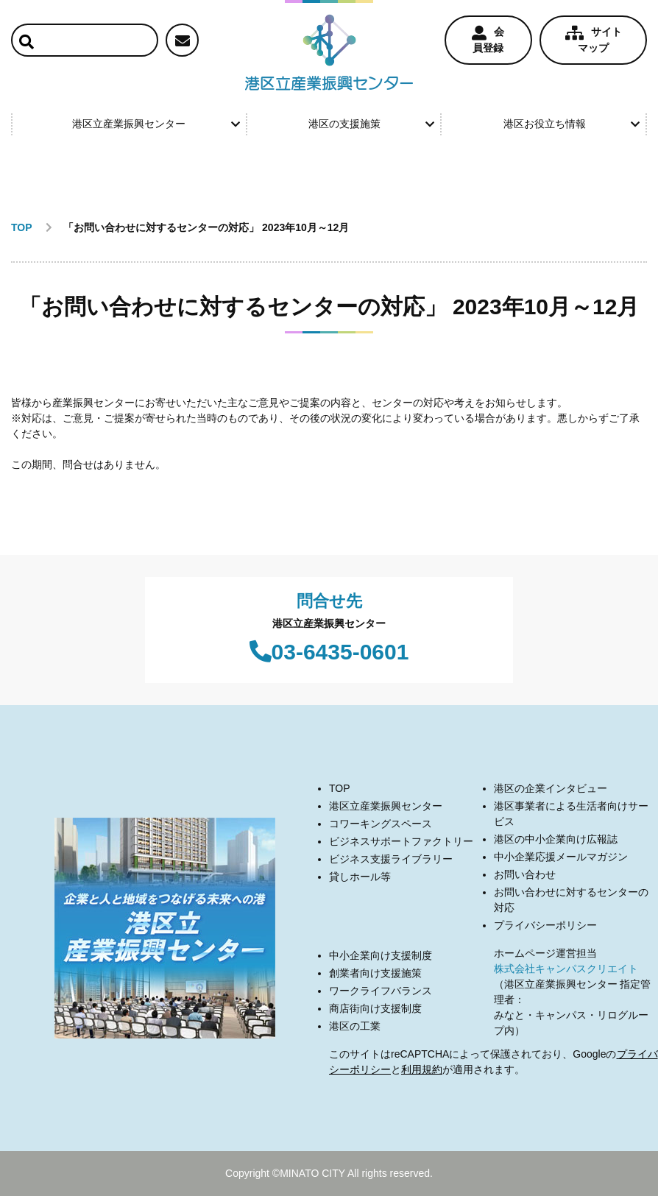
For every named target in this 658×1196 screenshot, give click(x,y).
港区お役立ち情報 (571, 124)
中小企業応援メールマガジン (561, 857)
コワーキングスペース (380, 823)
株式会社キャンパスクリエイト (566, 968)
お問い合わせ (525, 874)
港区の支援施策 (371, 124)
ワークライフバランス (380, 991)
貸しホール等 (360, 876)
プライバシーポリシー (545, 925)
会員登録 (488, 40)
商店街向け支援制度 (375, 1008)
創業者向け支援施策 (375, 973)
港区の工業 (355, 1026)
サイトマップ (593, 40)
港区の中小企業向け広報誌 (556, 839)
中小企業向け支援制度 (380, 955)
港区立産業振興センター (155, 124)
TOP (339, 788)
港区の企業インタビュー (550, 788)
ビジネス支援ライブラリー (391, 859)
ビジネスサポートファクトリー (401, 841)
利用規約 (421, 1069)
